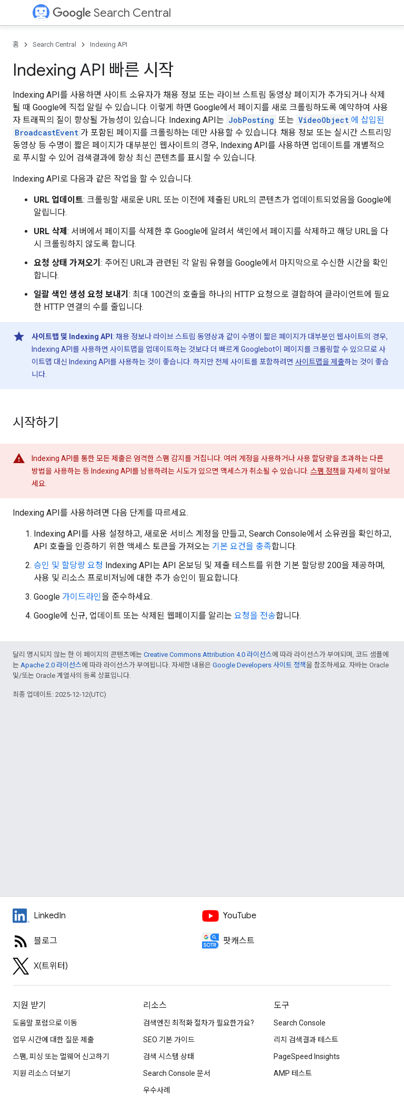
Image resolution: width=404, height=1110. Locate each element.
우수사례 (156, 1090)
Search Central (112, 13)
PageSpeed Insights (307, 1056)
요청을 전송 (255, 616)
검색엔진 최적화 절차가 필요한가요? (198, 1023)
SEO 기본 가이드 (169, 1039)
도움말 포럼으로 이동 (45, 1023)
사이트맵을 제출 (320, 362)
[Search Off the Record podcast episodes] (296, 941)
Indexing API (108, 44)
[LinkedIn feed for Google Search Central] (107, 915)
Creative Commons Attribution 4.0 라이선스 (208, 654)
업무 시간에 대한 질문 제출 (53, 1039)
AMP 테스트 (293, 1073)
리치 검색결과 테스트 (306, 1039)
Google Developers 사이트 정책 (259, 665)
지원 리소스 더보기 (41, 1073)
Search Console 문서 (176, 1073)
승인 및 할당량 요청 (68, 565)
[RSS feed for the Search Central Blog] (107, 941)
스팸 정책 (324, 471)
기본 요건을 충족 (241, 546)
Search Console (300, 1023)
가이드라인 (82, 597)
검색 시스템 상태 (168, 1056)
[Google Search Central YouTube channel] (296, 915)
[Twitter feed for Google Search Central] (107, 966)
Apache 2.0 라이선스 (51, 665)
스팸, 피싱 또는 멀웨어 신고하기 (61, 1056)
